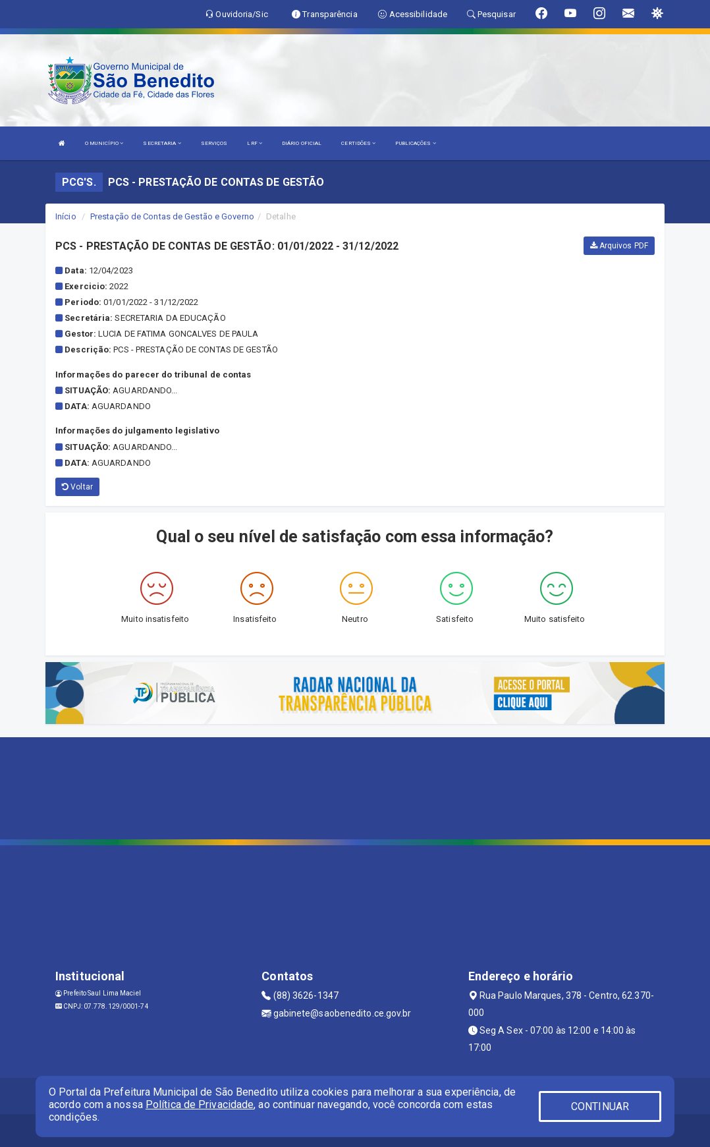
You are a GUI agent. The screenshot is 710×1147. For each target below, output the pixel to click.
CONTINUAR (600, 1106)
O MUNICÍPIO (104, 143)
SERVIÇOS (214, 143)
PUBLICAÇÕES (415, 143)
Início (65, 216)
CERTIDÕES (358, 143)
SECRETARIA (161, 143)
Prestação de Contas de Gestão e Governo (172, 216)
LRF (254, 143)
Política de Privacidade (200, 1104)
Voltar (77, 486)
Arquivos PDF (619, 245)
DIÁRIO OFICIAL (301, 143)
